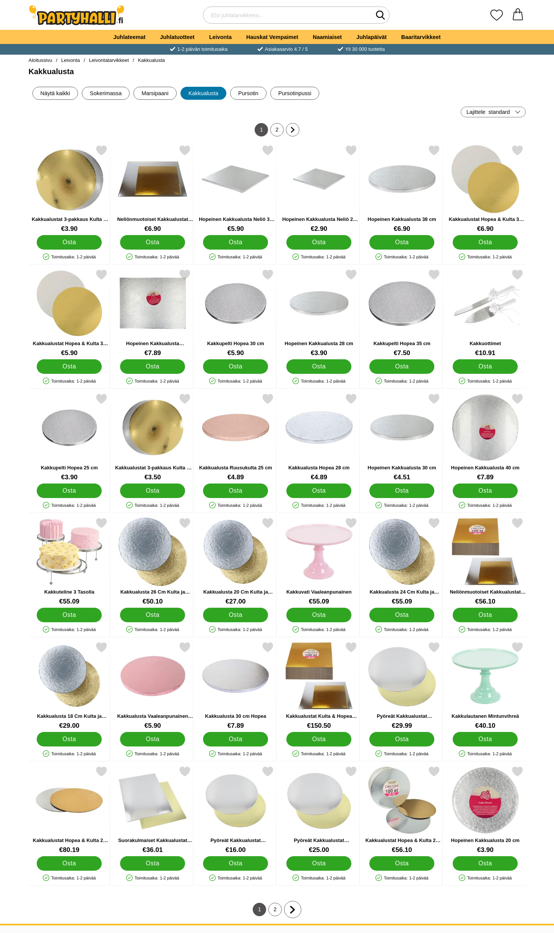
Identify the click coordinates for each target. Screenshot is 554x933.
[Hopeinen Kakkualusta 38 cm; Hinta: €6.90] (402, 188)
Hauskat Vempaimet (272, 37)
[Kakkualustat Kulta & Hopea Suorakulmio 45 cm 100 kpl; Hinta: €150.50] (318, 685)
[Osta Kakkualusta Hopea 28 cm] (318, 491)
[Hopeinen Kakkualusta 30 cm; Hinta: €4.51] (402, 437)
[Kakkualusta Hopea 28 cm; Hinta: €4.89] (318, 437)
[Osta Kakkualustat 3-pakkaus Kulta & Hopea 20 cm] (152, 491)
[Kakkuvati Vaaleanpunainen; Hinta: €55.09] (318, 561)
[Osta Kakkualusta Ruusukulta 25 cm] (235, 491)
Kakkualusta (151, 60)
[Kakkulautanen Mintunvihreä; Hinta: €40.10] (485, 685)
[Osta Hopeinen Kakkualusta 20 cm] (484, 863)
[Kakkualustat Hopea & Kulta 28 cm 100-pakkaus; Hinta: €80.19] (69, 809)
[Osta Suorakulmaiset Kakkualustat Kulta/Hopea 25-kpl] (152, 863)
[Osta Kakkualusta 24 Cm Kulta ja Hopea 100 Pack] (401, 615)
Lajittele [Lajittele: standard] (488, 112)
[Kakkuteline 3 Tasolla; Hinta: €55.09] (69, 561)
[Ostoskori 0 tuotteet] (518, 15)
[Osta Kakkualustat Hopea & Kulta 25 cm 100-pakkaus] (401, 863)
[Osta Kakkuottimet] (484, 366)
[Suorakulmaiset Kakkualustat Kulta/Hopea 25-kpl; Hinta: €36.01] (152, 809)
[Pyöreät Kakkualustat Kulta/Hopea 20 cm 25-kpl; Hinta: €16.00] (235, 809)
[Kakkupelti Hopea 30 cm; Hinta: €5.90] (235, 312)
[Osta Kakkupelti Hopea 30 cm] (235, 366)
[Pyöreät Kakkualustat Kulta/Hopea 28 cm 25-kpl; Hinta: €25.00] (318, 809)
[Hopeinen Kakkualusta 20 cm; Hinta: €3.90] (485, 809)
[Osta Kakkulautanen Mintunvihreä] (484, 739)
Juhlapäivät (371, 37)
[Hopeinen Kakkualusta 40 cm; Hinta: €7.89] (485, 437)
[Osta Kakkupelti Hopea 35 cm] (401, 366)
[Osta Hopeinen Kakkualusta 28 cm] (318, 366)
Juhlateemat (130, 37)
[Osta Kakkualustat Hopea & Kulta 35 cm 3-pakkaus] (484, 242)
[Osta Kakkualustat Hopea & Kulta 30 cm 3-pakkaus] (69, 366)
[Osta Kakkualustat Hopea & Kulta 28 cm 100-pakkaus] (69, 863)
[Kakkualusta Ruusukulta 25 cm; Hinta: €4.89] (235, 437)
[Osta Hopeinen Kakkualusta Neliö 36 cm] (235, 242)
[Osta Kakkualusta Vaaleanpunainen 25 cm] (152, 739)
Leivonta (220, 37)
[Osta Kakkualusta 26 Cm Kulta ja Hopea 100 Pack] (152, 615)
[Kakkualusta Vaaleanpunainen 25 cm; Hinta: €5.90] (152, 685)
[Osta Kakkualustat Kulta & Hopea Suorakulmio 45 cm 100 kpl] (318, 739)
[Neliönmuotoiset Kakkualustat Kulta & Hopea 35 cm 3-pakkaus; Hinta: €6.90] (152, 188)
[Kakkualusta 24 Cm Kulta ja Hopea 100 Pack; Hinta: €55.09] (402, 561)
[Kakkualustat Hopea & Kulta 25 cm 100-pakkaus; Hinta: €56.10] (402, 809)
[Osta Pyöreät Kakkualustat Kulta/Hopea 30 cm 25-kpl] (401, 739)
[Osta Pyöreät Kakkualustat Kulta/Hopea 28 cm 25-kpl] (318, 863)
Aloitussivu (40, 60)
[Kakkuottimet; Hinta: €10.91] (485, 312)
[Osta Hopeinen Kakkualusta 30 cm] (401, 491)
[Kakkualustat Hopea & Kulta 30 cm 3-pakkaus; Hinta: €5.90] (69, 312)
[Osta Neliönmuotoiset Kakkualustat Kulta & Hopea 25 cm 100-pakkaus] (484, 615)
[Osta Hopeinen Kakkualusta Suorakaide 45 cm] (152, 366)
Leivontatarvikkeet (109, 60)
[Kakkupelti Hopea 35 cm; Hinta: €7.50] (402, 312)
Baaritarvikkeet (420, 37)
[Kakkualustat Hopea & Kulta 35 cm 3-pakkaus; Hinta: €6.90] (485, 188)
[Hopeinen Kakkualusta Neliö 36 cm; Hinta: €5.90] (235, 188)
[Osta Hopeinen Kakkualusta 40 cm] (484, 491)
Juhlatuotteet (177, 37)
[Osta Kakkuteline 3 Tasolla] (69, 615)
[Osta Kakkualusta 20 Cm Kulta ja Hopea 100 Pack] (235, 615)
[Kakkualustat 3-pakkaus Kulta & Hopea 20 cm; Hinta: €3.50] (152, 437)
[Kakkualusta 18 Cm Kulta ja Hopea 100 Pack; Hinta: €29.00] (69, 685)
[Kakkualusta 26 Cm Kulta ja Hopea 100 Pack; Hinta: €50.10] (152, 561)
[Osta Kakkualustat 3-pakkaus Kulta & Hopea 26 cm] (69, 242)
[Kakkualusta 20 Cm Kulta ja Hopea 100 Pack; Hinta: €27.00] (235, 561)
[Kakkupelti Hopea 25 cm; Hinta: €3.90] (69, 437)
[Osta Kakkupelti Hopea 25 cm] (69, 491)
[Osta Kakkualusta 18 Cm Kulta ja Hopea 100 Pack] (69, 739)
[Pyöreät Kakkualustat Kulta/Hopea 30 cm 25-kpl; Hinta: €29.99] (402, 685)
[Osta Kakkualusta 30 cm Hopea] (235, 739)
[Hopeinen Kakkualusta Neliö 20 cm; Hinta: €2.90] (318, 188)
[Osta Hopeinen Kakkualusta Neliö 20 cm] (318, 242)
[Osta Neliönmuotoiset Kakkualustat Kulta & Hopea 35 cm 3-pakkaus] (152, 242)
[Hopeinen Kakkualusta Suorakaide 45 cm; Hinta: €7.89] (152, 312)
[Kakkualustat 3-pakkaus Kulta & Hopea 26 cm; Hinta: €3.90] (69, 188)
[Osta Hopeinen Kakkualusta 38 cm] (401, 242)
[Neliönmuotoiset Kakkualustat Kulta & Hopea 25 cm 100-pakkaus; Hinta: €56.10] (485, 561)
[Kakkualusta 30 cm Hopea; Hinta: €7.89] (235, 685)
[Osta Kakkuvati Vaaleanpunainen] (318, 615)
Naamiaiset (327, 37)
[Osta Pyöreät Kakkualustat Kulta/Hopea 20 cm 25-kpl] (235, 863)
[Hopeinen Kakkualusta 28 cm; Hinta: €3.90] (318, 312)
